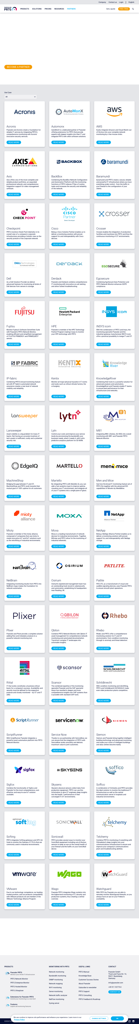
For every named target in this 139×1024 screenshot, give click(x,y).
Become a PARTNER (18, 67)
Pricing (48, 9)
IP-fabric (12, 378)
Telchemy (102, 836)
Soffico (100, 784)
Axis (9, 176)
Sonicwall (57, 836)
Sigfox (10, 784)
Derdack (56, 278)
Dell (9, 278)
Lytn (53, 430)
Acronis (11, 126)
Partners (71, 9)
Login (121, 2)
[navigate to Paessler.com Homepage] (10, 9)
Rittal (10, 682)
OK (117, 1018)
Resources (59, 9)
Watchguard (103, 889)
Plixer (10, 630)
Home (6, 14)
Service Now (59, 734)
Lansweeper (14, 430)
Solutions (37, 9)
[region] (69, 1018)
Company (102, 2)
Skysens (56, 784)
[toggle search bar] (132, 9)
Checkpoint (13, 228)
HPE (54, 326)
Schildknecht (104, 682)
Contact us (113, 2)
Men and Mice (105, 480)
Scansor (56, 682)
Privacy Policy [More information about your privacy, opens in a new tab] (19, 1020)
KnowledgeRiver (106, 378)
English (131, 2)
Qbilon (55, 630)
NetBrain (12, 580)
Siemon (101, 734)
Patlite (100, 580)
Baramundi (103, 176)
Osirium (56, 580)
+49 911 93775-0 (114, 987)
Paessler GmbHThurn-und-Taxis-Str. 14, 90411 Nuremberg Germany (117, 975)
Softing (11, 836)
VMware (12, 889)
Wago (55, 889)
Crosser (101, 228)
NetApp (100, 530)
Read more (13, 142)
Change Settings (99, 1018)
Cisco (54, 228)
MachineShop (15, 480)
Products (24, 9)
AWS (99, 126)
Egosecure (102, 278)
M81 (99, 430)
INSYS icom (103, 326)
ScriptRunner (14, 734)
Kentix (55, 378)
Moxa (54, 530)
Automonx (57, 126)
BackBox (56, 176)
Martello (56, 480)
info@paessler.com (115, 983)
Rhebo (100, 630)
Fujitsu (11, 326)
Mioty (10, 530)
